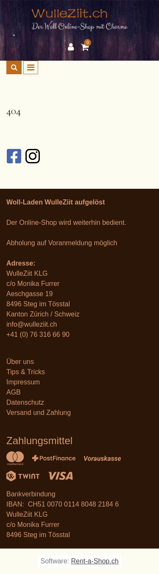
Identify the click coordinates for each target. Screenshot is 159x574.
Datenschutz (25, 402)
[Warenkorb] (86, 47)
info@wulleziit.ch (31, 324)
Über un (18, 361)
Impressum (23, 382)
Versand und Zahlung (38, 412)
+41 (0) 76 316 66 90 (38, 334)
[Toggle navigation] (30, 67)
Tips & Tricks (25, 371)
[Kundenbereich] (73, 47)
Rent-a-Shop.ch (94, 561)
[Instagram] (32, 156)
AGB (13, 392)
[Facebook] (13, 156)
